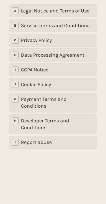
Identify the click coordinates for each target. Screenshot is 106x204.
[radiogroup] (53, 76)
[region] (53, 184)
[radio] (53, 11)
